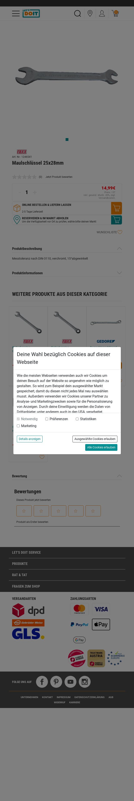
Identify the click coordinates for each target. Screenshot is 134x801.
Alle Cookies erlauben (101, 447)
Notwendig (29, 419)
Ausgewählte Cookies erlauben (94, 439)
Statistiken (88, 419)
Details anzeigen (30, 439)
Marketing (28, 426)
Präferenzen (59, 419)
